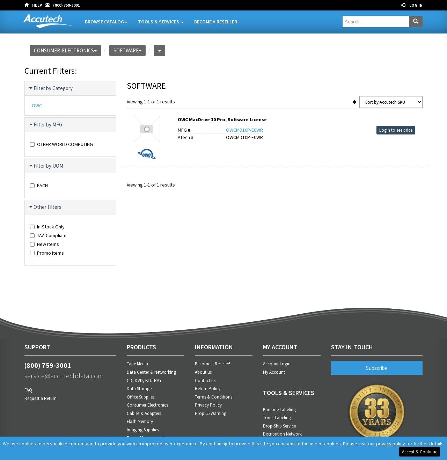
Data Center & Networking (151, 372)
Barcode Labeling (279, 409)
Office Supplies (140, 397)
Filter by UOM (46, 165)
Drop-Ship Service (279, 426)
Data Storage (139, 389)
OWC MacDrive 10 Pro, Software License (222, 119)
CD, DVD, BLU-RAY (144, 381)
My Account (274, 372)
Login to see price (395, 130)
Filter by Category (51, 88)
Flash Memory (140, 421)
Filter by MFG (46, 124)
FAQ (28, 390)
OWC (37, 105)
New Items (44, 244)
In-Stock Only (47, 227)
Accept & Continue (419, 452)
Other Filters (45, 207)
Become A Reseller (215, 22)
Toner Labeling (277, 418)
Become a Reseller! (212, 364)
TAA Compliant (48, 235)
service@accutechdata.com (64, 375)
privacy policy (390, 443)
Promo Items (47, 253)
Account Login (277, 364)
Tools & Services (161, 22)
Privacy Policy (208, 405)
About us (203, 372)
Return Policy (207, 389)
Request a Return (40, 398)
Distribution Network (282, 434)
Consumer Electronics (147, 405)
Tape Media (137, 364)
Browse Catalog (106, 22)
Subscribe (377, 368)
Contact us (205, 381)
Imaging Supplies (143, 430)
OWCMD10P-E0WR (244, 130)
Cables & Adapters (144, 413)
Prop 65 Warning (210, 413)
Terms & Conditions (213, 397)
